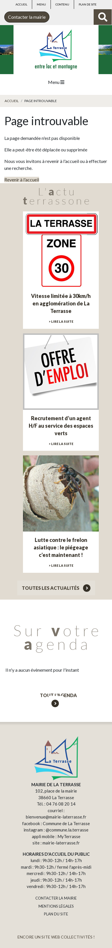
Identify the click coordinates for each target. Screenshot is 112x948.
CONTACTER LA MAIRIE (56, 898)
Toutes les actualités (56, 588)
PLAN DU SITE (56, 914)
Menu (41, 4)
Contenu (62, 4)
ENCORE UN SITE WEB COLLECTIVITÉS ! (56, 936)
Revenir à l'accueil (21, 179)
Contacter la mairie (27, 17)
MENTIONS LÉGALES (56, 906)
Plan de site (87, 4)
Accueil (21, 4)
